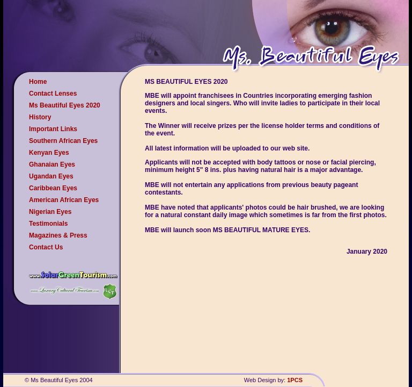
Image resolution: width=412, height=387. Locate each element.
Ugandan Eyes (51, 176)
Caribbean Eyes (53, 188)
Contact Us (46, 247)
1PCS (295, 380)
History (40, 117)
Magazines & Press (58, 235)
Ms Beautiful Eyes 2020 (64, 105)
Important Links (53, 129)
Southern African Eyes (63, 141)
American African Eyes (64, 200)
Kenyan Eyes (49, 152)
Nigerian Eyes (50, 212)
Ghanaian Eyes (52, 164)
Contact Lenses (53, 93)
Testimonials (48, 223)
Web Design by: (266, 380)
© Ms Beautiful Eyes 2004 (59, 380)
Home (38, 81)
